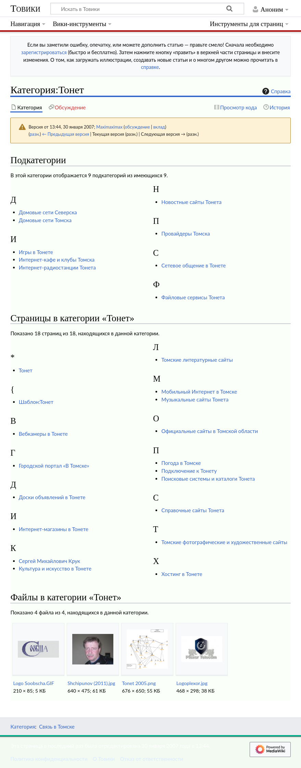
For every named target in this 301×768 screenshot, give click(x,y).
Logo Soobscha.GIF (33, 683)
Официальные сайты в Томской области (209, 431)
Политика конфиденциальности (48, 759)
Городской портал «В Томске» (54, 466)
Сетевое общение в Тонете (193, 265)
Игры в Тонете (36, 252)
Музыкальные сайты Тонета (194, 399)
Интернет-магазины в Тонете (53, 529)
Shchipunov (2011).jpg (91, 683)
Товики (25, 8)
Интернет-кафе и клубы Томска (57, 259)
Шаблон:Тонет (36, 402)
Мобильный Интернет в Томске (199, 391)
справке (150, 67)
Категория (22, 726)
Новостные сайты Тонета (191, 202)
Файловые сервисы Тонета (193, 297)
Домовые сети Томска (45, 220)
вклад (159, 127)
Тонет (26, 370)
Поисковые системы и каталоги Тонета (208, 479)
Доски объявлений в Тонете (52, 497)
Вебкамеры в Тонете (43, 434)
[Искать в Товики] (147, 8)
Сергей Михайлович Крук (49, 561)
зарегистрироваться (44, 52)
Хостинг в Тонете (181, 574)
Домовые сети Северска (48, 212)
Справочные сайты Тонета (192, 510)
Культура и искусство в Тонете (55, 568)
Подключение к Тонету (189, 471)
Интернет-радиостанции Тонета (57, 267)
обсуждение (137, 127)
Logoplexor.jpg (192, 683)
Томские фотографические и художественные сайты (224, 542)
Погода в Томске (181, 463)
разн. (35, 134)
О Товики (104, 759)
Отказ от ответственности (151, 759)
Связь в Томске (57, 726)
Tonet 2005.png (139, 683)
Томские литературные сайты (197, 360)
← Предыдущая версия (65, 134)
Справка (276, 91)
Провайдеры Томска (185, 233)
